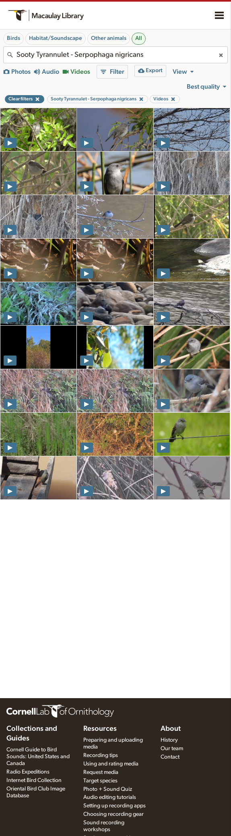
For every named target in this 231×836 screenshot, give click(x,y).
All (138, 38)
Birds (13, 38)
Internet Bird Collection (34, 780)
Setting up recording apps (114, 806)
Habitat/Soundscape (55, 38)
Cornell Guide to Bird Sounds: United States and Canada (38, 756)
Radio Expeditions (28, 772)
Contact (170, 757)
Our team (172, 748)
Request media (100, 772)
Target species (100, 781)
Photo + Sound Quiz (107, 789)
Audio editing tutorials (109, 797)
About (171, 728)
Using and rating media (110, 764)
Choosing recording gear (113, 814)
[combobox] (115, 55)
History (169, 740)
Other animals (108, 38)
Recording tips (100, 755)
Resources (100, 728)
